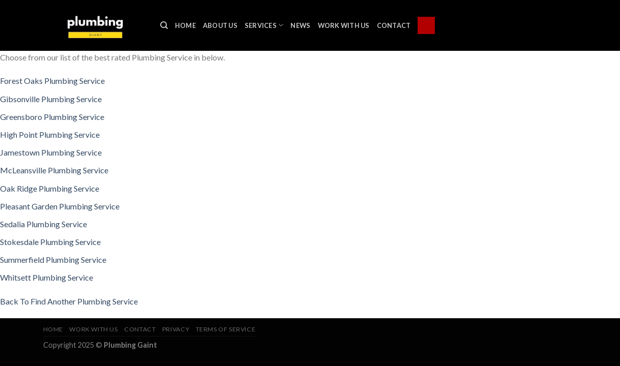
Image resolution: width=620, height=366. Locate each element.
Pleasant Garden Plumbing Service (60, 206)
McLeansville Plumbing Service (54, 170)
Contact (394, 25)
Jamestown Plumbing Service (51, 152)
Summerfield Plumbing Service (53, 259)
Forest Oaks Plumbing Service (52, 80)
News (300, 25)
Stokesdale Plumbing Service (50, 242)
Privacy (175, 329)
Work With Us (344, 25)
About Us (220, 25)
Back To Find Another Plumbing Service (69, 301)
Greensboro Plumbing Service (52, 116)
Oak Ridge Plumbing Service (49, 188)
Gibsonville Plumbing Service (51, 99)
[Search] (164, 25)
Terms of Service (226, 329)
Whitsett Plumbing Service (46, 277)
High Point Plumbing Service (50, 134)
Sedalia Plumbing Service (43, 224)
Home (185, 25)
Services (264, 25)
